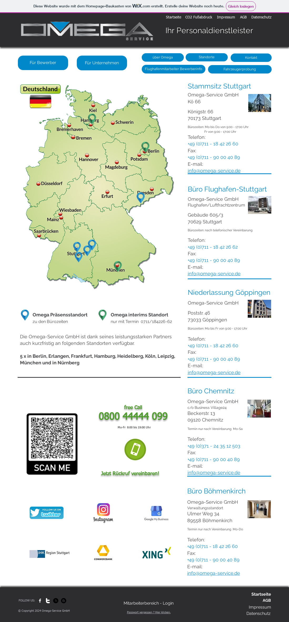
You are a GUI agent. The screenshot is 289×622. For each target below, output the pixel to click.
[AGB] (243, 17)
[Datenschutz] (261, 17)
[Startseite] (173, 17)
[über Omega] (163, 57)
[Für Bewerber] (43, 63)
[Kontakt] (251, 57)
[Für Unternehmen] (102, 63)
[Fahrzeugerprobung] (240, 69)
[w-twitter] (47, 600)
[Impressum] (226, 17)
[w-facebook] (40, 600)
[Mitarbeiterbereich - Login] (149, 603)
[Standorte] (207, 57)
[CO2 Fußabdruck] (198, 17)
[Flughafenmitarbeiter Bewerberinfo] (173, 69)
